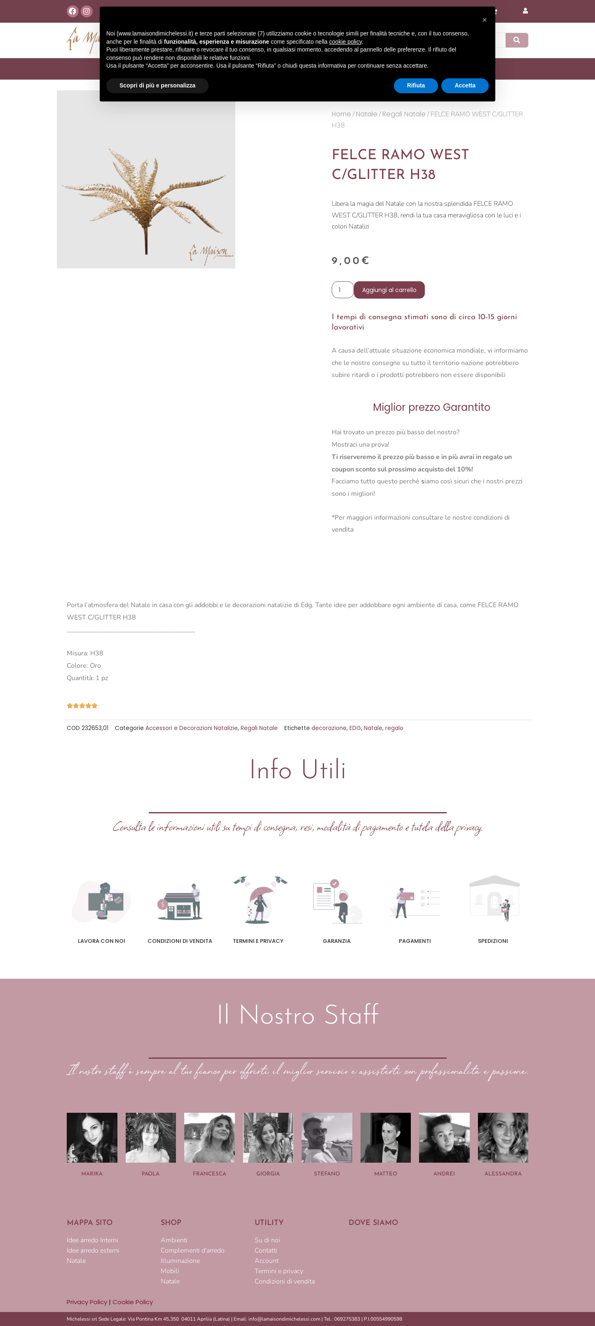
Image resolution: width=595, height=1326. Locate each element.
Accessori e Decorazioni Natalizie (191, 728)
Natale (366, 114)
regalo (394, 728)
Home (341, 114)
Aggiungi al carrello (389, 290)
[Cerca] (517, 40)
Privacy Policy (87, 1302)
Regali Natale (404, 114)
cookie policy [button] (345, 41)
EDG (355, 728)
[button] (484, 19)
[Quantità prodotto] (343, 289)
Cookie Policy (132, 1302)
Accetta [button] (465, 85)
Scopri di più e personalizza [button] (157, 85)
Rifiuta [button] (416, 85)
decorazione (329, 728)
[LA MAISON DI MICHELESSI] (438, 1262)
